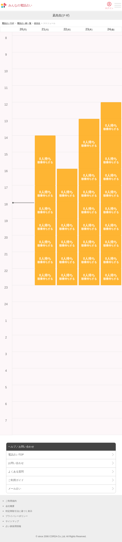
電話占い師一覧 (24, 23)
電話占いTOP (8, 23)
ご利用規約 (11, 501)
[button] (45, 160)
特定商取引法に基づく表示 (19, 511)
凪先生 (37, 23)
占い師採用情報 (13, 526)
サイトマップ (12, 521)
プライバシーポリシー (17, 516)
